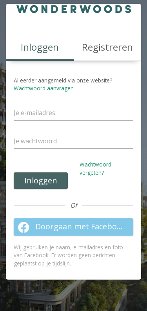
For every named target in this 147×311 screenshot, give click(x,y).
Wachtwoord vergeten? (95, 168)
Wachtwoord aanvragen (44, 88)
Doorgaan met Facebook (72, 227)
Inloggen (40, 180)
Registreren (107, 46)
